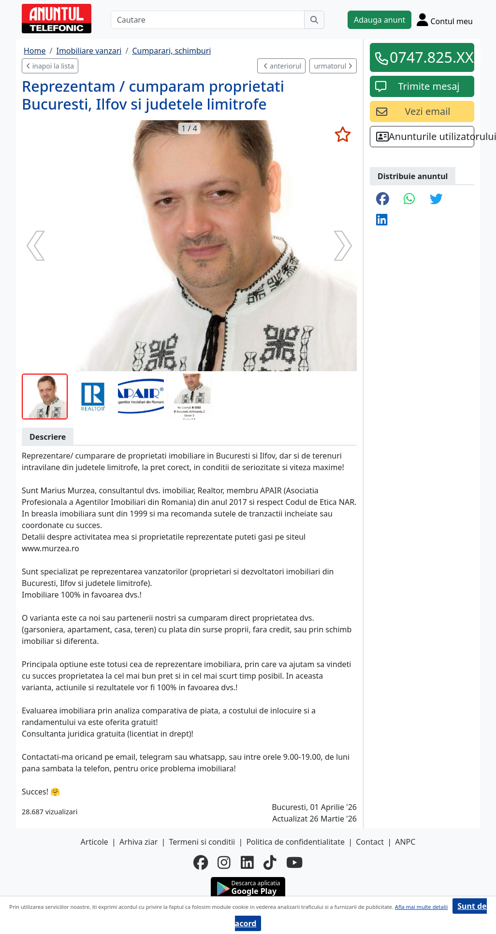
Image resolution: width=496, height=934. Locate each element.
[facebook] (200, 862)
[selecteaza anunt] (342, 134)
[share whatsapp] (409, 199)
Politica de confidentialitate (295, 841)
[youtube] (294, 862)
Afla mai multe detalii (421, 906)
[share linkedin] (382, 220)
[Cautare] (208, 20)
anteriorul (282, 65)
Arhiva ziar (138, 841)
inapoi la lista (50, 65)
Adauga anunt (379, 19)
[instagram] (224, 862)
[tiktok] (270, 862)
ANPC (405, 841)
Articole (94, 841)
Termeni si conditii (202, 841)
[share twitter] (436, 199)
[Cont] (445, 19)
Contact (370, 841)
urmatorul (333, 65)
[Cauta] (314, 20)
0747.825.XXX (429, 57)
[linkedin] (247, 862)
